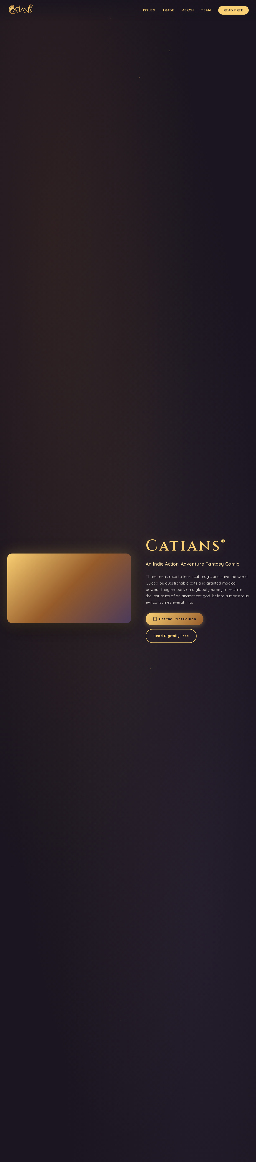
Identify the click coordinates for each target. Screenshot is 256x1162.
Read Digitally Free (171, 636)
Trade (168, 10)
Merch (188, 10)
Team (206, 10)
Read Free (233, 10)
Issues (149, 10)
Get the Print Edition (174, 619)
